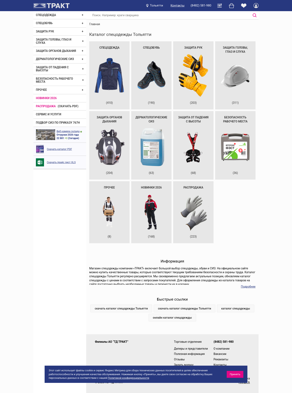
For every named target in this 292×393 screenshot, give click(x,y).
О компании (222, 348)
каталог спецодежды (235, 308)
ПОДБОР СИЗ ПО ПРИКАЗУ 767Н (58, 122)
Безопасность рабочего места (54, 80)
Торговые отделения (188, 341)
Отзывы (179, 359)
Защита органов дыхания (56, 50)
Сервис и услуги (48, 114)
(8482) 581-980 (201, 5)
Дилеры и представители (191, 348)
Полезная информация (189, 354)
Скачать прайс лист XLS (61, 162)
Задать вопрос (184, 364)
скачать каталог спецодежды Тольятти (121, 308)
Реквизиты (221, 359)
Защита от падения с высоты (52, 69)
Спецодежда (46, 15)
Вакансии (220, 354)
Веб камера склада (68, 131)
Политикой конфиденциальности (128, 377)
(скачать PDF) (68, 106)
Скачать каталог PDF (59, 149)
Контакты (178, 5)
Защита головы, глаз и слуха (53, 41)
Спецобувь (44, 23)
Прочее (41, 89)
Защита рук (45, 31)
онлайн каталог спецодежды (172, 317)
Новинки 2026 (46, 98)
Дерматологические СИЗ (55, 59)
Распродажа (46, 106)
